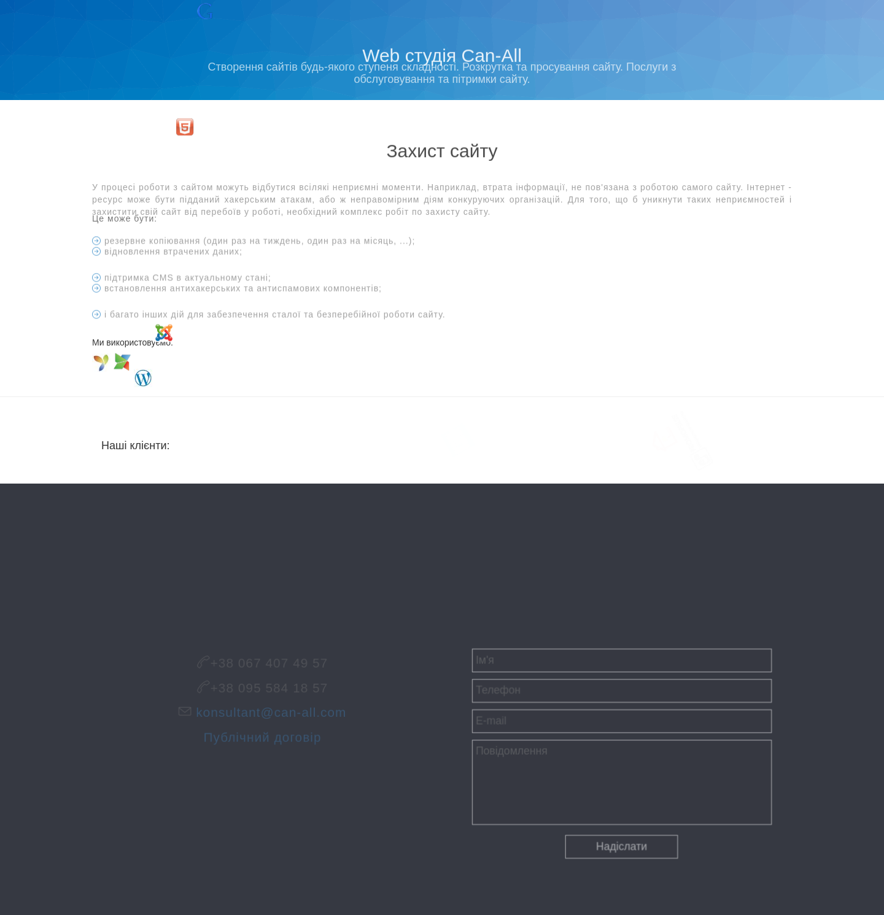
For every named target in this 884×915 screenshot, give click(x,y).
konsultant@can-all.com (270, 714)
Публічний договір (262, 734)
